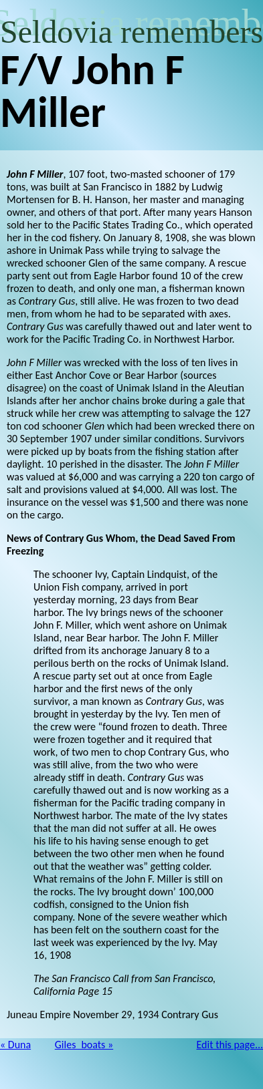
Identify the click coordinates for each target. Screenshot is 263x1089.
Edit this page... (230, 1044)
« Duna (15, 1044)
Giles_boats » (84, 1044)
